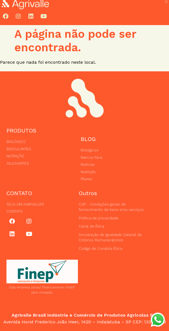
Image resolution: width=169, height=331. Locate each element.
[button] (166, 8)
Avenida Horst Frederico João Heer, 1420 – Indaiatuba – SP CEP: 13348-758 (84, 322)
